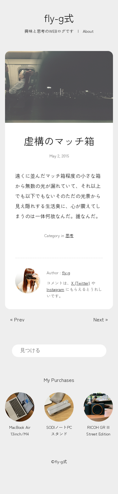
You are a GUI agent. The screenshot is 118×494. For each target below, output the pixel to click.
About (88, 31)
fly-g (66, 272)
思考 (69, 235)
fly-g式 (59, 17)
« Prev (17, 319)
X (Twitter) (80, 283)
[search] (59, 350)
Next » (100, 319)
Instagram (55, 289)
